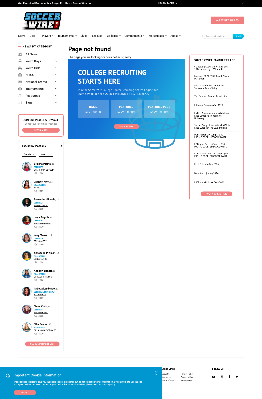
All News (27, 54)
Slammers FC (41, 312)
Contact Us (166, 377)
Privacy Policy (187, 374)
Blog (32, 35)
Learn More (41, 130)
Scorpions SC (41, 205)
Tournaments (66, 35)
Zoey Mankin (41, 235)
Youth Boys (29, 61)
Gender (27, 154)
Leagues (97, 35)
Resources (29, 95)
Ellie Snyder (41, 324)
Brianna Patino (42, 163)
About (174, 35)
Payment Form (187, 377)
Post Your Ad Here (216, 194)
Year (43, 154)
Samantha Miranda (45, 199)
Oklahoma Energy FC (45, 330)
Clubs (83, 35)
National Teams (32, 82)
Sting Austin (40, 241)
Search (238, 36)
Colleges (112, 35)
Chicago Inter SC (43, 277)
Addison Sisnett (43, 270)
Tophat (38, 188)
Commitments (133, 35)
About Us (165, 374)
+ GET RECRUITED (227, 20)
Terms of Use (167, 380)
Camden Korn (42, 181)
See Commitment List (42, 344)
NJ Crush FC (40, 295)
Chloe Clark (40, 306)
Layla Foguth (41, 217)
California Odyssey (44, 170)
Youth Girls (29, 68)
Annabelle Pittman (45, 253)
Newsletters (186, 380)
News (21, 35)
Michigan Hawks (42, 223)
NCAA (26, 75)
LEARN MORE (166, 3)
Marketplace (156, 35)
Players (46, 35)
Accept (25, 392)
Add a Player (126, 126)
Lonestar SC (40, 259)
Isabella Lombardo (44, 288)
